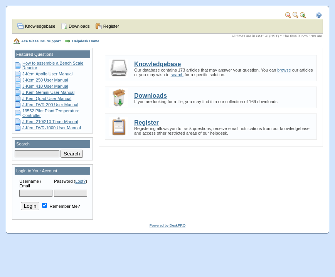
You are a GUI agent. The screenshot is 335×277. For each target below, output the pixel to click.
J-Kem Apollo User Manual (47, 74)
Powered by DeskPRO (167, 225)
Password (63, 181)
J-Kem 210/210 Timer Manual (50, 121)
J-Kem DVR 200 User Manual (50, 104)
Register (111, 26)
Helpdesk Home (85, 41)
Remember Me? (61, 206)
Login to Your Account (36, 171)
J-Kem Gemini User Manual (48, 92)
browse (284, 70)
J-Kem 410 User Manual (45, 86)
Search (23, 144)
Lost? (80, 181)
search (177, 74)
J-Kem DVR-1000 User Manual (51, 127)
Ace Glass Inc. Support (41, 41)
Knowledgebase (40, 26)
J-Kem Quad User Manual (46, 98)
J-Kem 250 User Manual (45, 80)
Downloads (79, 26)
